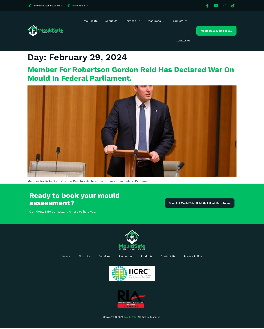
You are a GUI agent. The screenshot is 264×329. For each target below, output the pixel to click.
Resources (155, 21)
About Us (111, 21)
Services (132, 21)
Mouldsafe (91, 21)
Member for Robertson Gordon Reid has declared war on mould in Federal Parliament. (130, 74)
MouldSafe (130, 317)
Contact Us (183, 40)
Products (179, 21)
